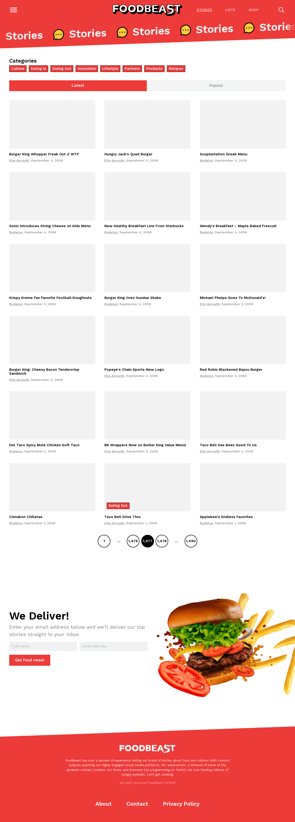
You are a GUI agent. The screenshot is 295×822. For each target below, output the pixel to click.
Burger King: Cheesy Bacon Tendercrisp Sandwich (44, 372)
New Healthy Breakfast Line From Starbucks (144, 227)
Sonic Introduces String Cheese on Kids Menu (50, 227)
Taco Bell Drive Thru (122, 518)
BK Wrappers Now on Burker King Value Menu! (145, 446)
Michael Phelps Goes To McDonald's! (233, 299)
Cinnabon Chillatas (25, 518)
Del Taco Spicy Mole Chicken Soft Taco (44, 446)
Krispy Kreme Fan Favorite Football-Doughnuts (50, 299)
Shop (253, 10)
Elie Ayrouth (19, 161)
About (103, 805)
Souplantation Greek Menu (223, 155)
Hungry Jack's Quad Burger (128, 155)
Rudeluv (206, 161)
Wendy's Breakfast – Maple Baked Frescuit (238, 227)
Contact (137, 805)
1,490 (191, 542)
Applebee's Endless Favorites (226, 518)
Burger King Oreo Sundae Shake (132, 299)
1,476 (133, 542)
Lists (230, 10)
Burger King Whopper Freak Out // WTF (44, 155)
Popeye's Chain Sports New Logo (134, 370)
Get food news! (29, 661)
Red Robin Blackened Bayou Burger (231, 370)
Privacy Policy (181, 805)
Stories (204, 10)
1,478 (162, 542)
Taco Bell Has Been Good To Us (228, 446)
